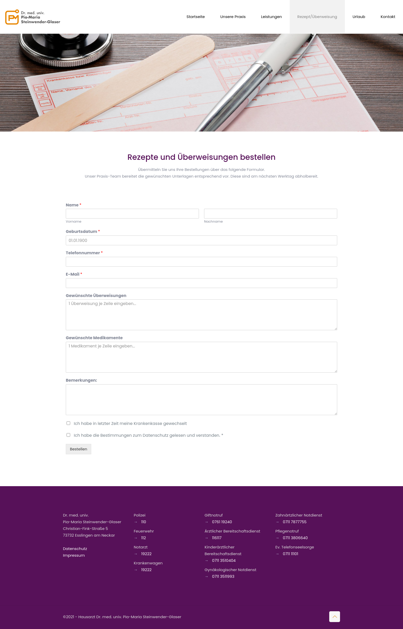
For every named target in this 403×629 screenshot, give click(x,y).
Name (73, 205)
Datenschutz (75, 548)
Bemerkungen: (81, 380)
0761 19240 (221, 522)
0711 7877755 (294, 522)
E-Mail (74, 274)
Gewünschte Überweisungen (96, 296)
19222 (146, 553)
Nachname (213, 222)
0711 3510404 (223, 560)
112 (143, 537)
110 (143, 522)
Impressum (74, 555)
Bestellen (78, 449)
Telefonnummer (84, 253)
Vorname (73, 222)
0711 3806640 (295, 537)
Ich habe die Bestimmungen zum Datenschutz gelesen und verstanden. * (148, 435)
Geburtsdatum (83, 231)
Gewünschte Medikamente (94, 338)
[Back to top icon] (334, 616)
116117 (216, 537)
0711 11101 (290, 553)
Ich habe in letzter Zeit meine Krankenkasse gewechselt (130, 423)
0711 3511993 (222, 576)
